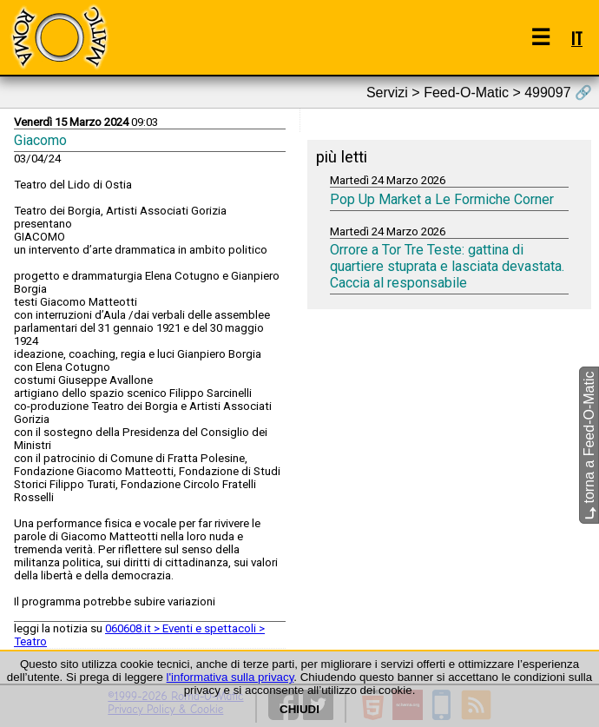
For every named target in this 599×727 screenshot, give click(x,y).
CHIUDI (299, 709)
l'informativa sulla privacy (230, 677)
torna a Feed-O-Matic (589, 445)
